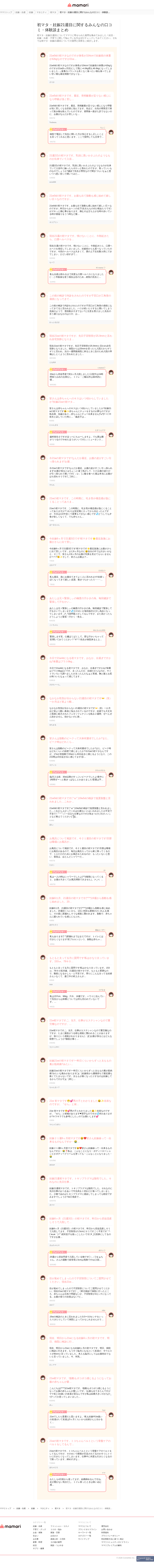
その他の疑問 (56, 1542)
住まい (35, 1536)
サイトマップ (83, 1539)
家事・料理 (37, 1542)
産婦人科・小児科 (58, 1539)
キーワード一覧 (84, 1532)
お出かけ (54, 1536)
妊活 (35, 1545)
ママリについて (84, 1526)
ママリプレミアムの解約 (111, 1545)
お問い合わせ (106, 1529)
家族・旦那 (55, 1532)
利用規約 (105, 1532)
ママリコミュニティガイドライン (115, 1542)
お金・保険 (37, 1532)
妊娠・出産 (37, 1526)
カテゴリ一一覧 (84, 1536)
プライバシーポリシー (110, 1536)
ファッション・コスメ (60, 1526)
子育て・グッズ (39, 1529)
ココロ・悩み (56, 1529)
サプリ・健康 (38, 1548)
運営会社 (105, 1526)
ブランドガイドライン (87, 1529)
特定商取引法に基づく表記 (112, 1539)
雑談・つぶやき (57, 1545)
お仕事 (35, 1539)
